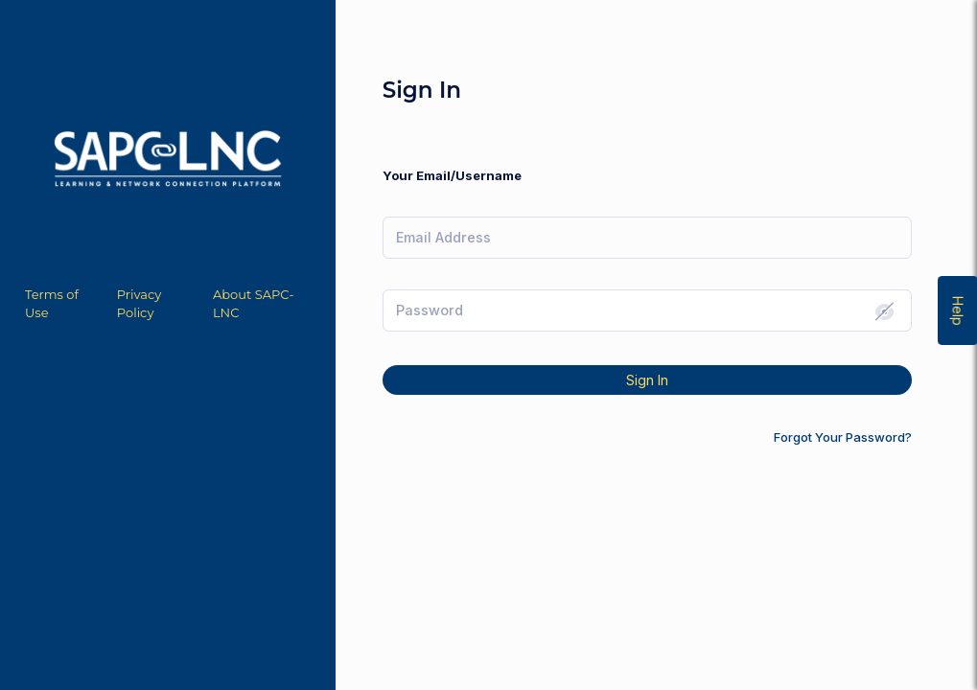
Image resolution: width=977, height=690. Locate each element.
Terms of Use (52, 304)
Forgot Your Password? (843, 437)
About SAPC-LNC (253, 304)
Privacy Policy (139, 304)
